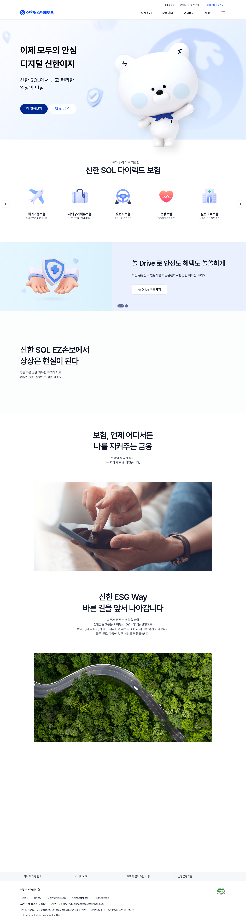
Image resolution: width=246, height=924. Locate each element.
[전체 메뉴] (223, 13)
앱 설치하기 (63, 109)
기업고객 (196, 5)
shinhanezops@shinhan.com (88, 904)
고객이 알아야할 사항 (139, 878)
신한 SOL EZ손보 (216, 5)
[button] (240, 204)
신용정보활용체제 (101, 898)
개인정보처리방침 (80, 898)
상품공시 (24, 898)
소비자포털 (169, 5)
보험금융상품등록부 (57, 898)
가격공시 (38, 898)
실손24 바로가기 (42, 289)
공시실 (183, 5)
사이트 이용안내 (34, 878)
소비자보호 (82, 878)
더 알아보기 (34, 109)
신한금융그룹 (186, 878)
